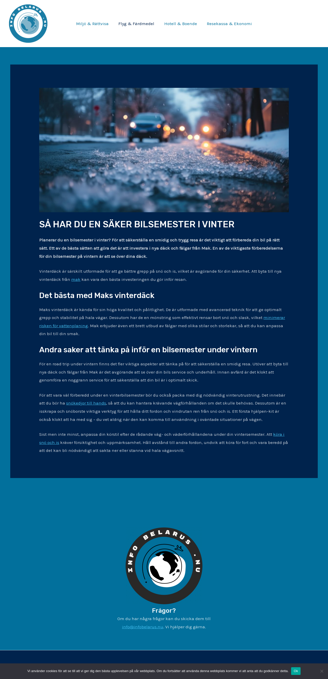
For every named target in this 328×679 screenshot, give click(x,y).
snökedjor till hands (86, 403)
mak (75, 279)
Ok (296, 671)
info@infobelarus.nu (142, 626)
